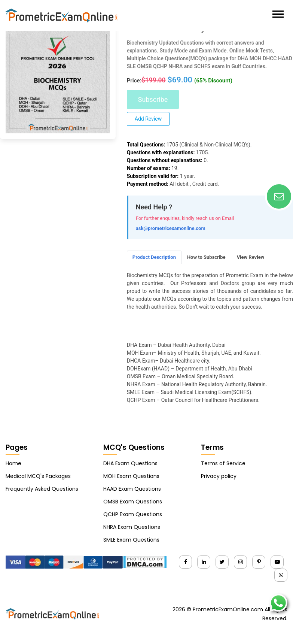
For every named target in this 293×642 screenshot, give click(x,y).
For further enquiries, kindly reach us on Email (185, 218)
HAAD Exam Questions (132, 489)
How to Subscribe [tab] (206, 257)
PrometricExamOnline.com (228, 609)
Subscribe (153, 99)
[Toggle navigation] (278, 14)
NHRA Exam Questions (131, 527)
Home (13, 463)
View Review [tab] (251, 257)
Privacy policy (218, 476)
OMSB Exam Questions (132, 501)
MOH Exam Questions (131, 476)
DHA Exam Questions (130, 463)
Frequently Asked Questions (42, 489)
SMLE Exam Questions (131, 539)
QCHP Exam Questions (132, 514)
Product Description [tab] (154, 257)
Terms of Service (223, 463)
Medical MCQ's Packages (38, 476)
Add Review (148, 119)
